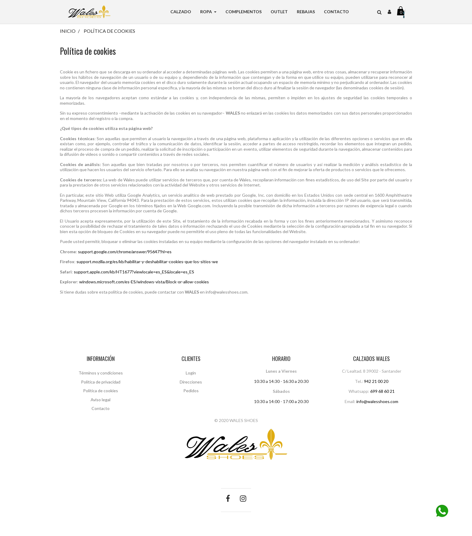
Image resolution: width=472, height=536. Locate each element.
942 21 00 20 (376, 381)
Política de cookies (100, 390)
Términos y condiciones (101, 372)
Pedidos (191, 390)
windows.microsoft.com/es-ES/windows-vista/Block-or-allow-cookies (144, 281)
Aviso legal (100, 399)
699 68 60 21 (382, 391)
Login (191, 372)
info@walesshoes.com (377, 401)
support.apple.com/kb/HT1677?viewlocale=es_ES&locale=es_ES (134, 271)
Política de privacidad (100, 381)
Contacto (101, 408)
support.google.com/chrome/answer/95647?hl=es (125, 251)
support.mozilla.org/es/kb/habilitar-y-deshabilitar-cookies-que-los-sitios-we (147, 261)
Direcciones (191, 381)
